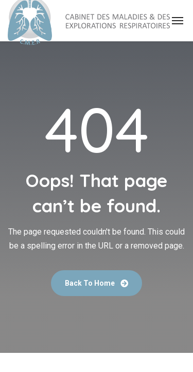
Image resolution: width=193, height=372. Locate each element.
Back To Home (96, 283)
